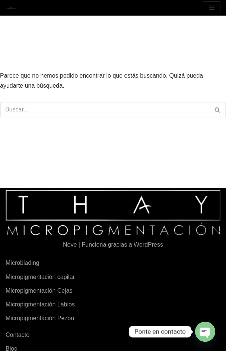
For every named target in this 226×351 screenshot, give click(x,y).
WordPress (148, 244)
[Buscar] (104, 109)
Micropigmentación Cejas (39, 290)
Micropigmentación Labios (40, 304)
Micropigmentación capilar (40, 277)
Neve (70, 244)
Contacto (17, 335)
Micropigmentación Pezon (40, 318)
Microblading (22, 263)
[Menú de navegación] (211, 7)
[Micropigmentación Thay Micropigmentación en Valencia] (11, 7)
